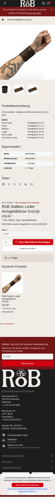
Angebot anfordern (27, 248)
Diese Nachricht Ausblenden (27, 485)
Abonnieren (27, 363)
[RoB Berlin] (27, 3)
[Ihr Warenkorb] (48, 4)
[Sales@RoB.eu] (27, 446)
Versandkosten (29, 220)
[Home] (3, 20)
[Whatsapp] (27, 440)
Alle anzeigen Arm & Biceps (27, 203)
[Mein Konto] (43, 4)
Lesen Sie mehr (34, 13)
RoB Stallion (8, 203)
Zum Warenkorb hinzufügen (33, 242)
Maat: (5, 230)
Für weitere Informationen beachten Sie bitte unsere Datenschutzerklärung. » (27, 490)
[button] (5, 3)
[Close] (51, 10)
